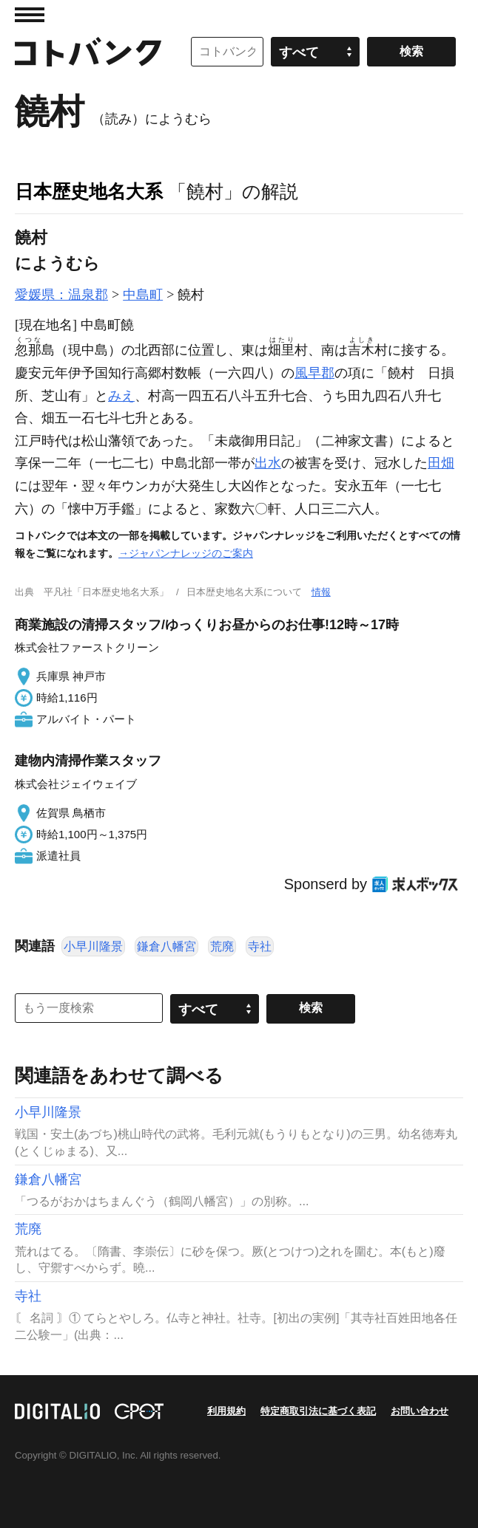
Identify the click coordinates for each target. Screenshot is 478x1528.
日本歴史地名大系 (89, 191)
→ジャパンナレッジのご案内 (185, 553)
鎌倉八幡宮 (166, 946)
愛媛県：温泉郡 (61, 294)
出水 (268, 463)
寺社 (260, 946)
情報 (321, 591)
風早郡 (314, 373)
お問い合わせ (419, 1410)
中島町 (143, 294)
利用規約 (226, 1410)
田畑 (441, 463)
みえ (121, 395)
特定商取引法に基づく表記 (318, 1410)
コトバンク (88, 51)
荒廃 (222, 946)
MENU (29, 15)
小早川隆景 (93, 946)
